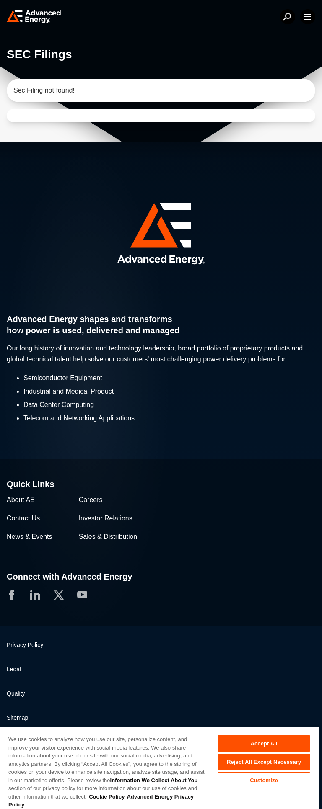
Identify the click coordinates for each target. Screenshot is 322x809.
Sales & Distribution (108, 536)
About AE (21, 499)
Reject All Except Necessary (264, 762)
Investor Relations (105, 518)
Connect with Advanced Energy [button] (69, 576)
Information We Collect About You (154, 780)
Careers (91, 499)
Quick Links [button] (30, 484)
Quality (16, 693)
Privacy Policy (25, 645)
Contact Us (23, 518)
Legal (14, 669)
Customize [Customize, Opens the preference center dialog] (264, 780)
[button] (161, 234)
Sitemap (17, 717)
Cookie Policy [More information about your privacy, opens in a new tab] (107, 797)
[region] (159, 767)
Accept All (263, 743)
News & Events (29, 536)
